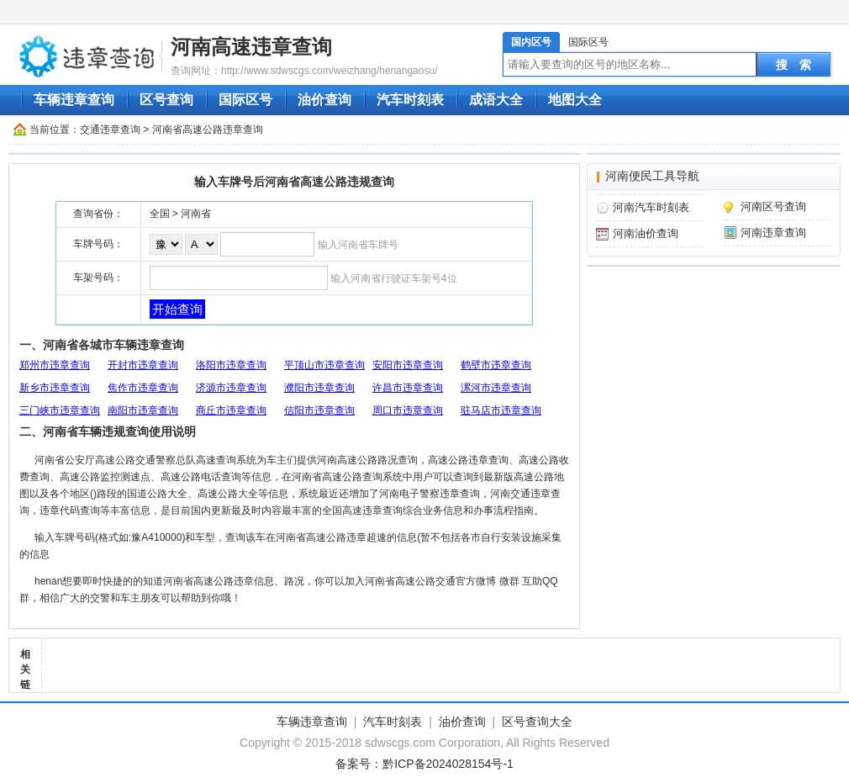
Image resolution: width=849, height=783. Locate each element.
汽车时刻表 (410, 100)
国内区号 (531, 42)
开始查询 (177, 309)
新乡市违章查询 (54, 388)
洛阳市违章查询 (231, 365)
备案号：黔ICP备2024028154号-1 (424, 763)
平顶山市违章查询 (324, 365)
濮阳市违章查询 (319, 388)
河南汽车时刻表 (651, 207)
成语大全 (496, 100)
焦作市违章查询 (143, 388)
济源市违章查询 (231, 388)
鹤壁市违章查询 (496, 365)
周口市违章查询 (407, 410)
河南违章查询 (773, 232)
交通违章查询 (110, 129)
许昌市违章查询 (407, 388)
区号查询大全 (537, 721)
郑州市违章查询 (54, 365)
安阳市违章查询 (407, 365)
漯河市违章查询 (496, 388)
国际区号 (588, 42)
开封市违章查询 (143, 365)
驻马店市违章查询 (501, 410)
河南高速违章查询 (251, 46)
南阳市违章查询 (143, 410)
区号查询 (166, 100)
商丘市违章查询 (231, 410)
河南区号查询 (773, 206)
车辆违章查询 (74, 100)
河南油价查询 (645, 233)
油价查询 (324, 100)
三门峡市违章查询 (59, 410)
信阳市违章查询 (319, 410)
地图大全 (575, 100)
